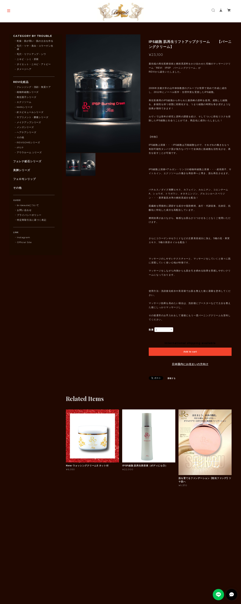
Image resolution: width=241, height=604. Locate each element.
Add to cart (190, 351)
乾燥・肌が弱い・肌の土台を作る (35, 40)
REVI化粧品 (21, 82)
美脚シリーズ (21, 170)
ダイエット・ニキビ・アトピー (34, 64)
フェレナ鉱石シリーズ (27, 161)
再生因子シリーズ (26, 97)
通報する (171, 378)
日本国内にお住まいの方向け (190, 364)
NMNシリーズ (25, 107)
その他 (20, 137)
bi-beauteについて (28, 205)
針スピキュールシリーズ (30, 112)
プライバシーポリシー (29, 215)
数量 (151, 329)
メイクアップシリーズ (29, 122)
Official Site (24, 242)
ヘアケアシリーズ (26, 132)
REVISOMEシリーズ (28, 142)
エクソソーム (24, 102)
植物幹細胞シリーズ (28, 92)
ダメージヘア (24, 69)
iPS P (20, 147)
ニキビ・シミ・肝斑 (28, 59)
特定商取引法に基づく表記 (31, 219)
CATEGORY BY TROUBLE (32, 36)
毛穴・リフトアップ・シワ (31, 54)
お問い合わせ (24, 210)
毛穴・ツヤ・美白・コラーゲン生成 (35, 47)
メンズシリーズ (25, 127)
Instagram (23, 237)
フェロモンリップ (24, 179)
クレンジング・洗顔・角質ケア (34, 87)
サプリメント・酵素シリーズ (32, 117)
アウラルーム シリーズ (29, 152)
